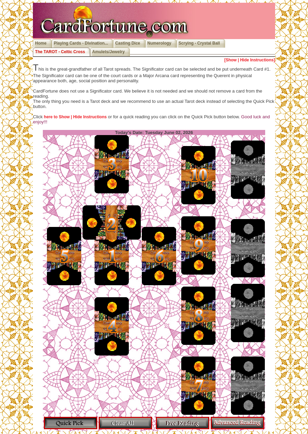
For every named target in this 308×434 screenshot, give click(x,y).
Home (40, 43)
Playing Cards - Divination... (81, 43)
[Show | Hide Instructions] (249, 60)
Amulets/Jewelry (108, 51)
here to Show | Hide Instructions (75, 116)
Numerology (159, 43)
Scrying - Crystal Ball (199, 43)
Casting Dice (127, 43)
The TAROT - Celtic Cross (60, 51)
